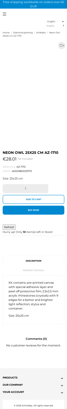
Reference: (9, 166)
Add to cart (33, 199)
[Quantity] (25, 188)
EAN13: (7, 171)
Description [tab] (33, 260)
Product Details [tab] (33, 270)
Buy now (33, 210)
